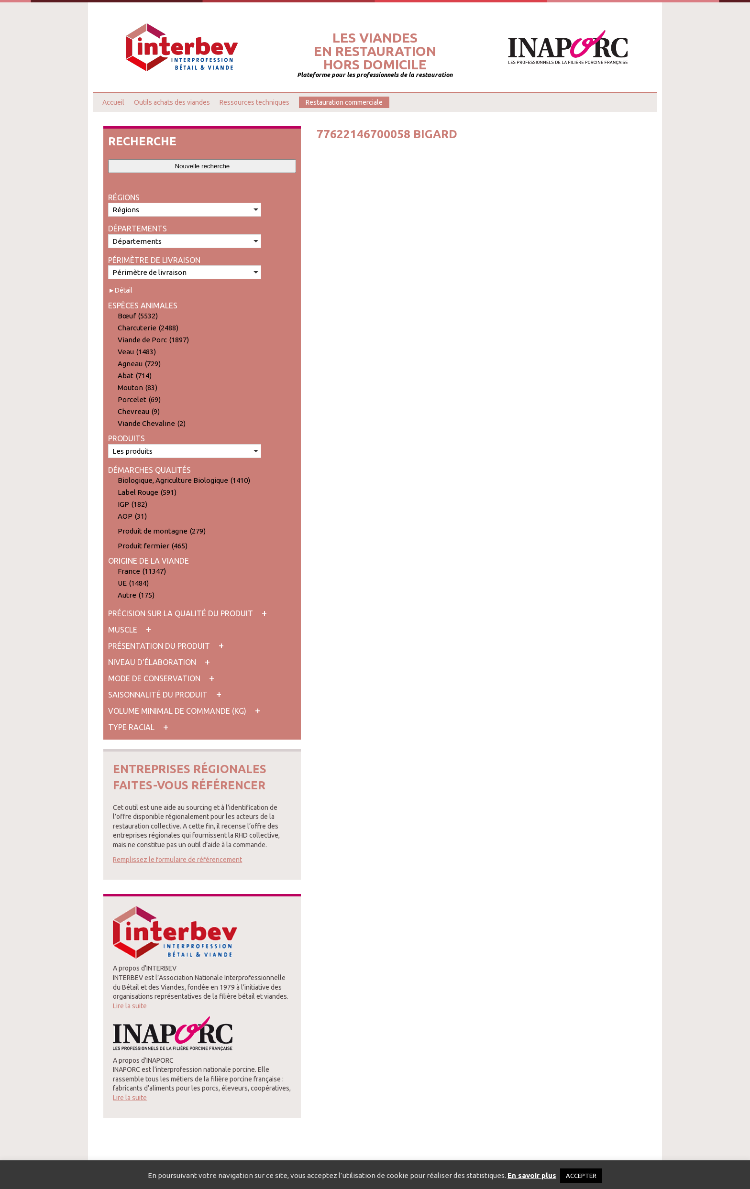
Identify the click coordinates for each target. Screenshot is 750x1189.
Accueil (113, 102)
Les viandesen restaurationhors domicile (375, 51)
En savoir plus (531, 1175)
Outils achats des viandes (172, 102)
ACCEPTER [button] (581, 1175)
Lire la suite (130, 1006)
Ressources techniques (254, 102)
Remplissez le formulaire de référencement (177, 859)
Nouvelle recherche (202, 166)
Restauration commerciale (344, 102)
